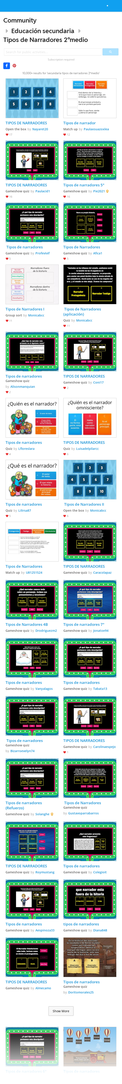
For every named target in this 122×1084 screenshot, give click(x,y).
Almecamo (43, 988)
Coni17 (98, 382)
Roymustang (44, 872)
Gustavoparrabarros (83, 813)
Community (20, 20)
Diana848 (100, 930)
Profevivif (42, 253)
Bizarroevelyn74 (22, 751)
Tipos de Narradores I (25, 309)
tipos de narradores (81, 924)
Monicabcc (36, 315)
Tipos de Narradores (81, 247)
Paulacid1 (42, 191)
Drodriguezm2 (46, 630)
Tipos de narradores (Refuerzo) (24, 805)
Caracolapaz (102, 572)
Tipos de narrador (79, 122)
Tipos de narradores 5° (83, 184)
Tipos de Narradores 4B (27, 624)
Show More (61, 1011)
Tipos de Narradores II (84, 504)
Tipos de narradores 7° (83, 624)
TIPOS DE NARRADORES (26, 122)
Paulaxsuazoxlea (96, 129)
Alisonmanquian (22, 386)
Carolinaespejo (104, 747)
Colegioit (100, 872)
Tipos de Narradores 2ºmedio (45, 40)
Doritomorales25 (81, 992)
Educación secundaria (42, 31)
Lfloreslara (26, 448)
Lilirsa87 (24, 510)
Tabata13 (100, 689)
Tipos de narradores (24, 247)
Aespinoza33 (44, 930)
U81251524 (34, 572)
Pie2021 (99, 191)
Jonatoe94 (100, 630)
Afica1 (97, 253)
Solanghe (42, 814)
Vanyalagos (44, 689)
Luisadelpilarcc (87, 448)
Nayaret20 (40, 129)
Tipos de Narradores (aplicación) (82, 311)
